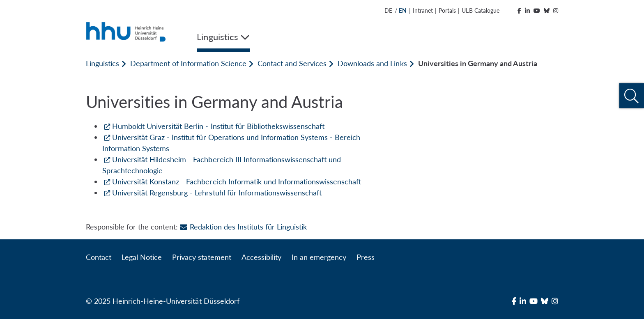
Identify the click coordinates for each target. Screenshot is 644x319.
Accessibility (261, 257)
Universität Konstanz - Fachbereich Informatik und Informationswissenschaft (236, 181)
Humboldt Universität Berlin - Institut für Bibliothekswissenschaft (218, 126)
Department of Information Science (188, 63)
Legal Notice (142, 257)
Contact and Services (292, 63)
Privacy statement (201, 257)
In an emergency (319, 257)
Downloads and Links (372, 63)
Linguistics (102, 63)
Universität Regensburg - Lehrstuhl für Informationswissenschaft (217, 192)
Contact (98, 257)
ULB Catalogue (480, 10)
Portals (447, 10)
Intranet (423, 10)
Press (365, 257)
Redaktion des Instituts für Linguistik (243, 226)
